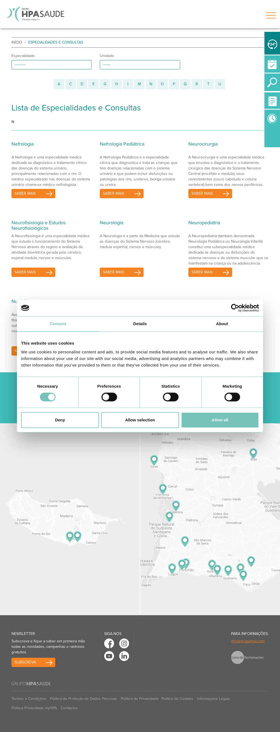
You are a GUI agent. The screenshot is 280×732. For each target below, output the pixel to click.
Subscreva (25, 662)
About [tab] (222, 323)
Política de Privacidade (140, 698)
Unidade (107, 55)
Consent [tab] (58, 323)
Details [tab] (140, 323)
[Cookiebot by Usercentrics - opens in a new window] (235, 308)
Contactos (69, 708)
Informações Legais (213, 698)
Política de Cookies (177, 698)
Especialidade (23, 55)
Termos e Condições (28, 698)
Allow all (220, 420)
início (16, 42)
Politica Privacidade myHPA (34, 708)
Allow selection (140, 420)
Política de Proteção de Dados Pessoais (83, 698)
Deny (60, 420)
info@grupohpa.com (248, 641)
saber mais (25, 193)
